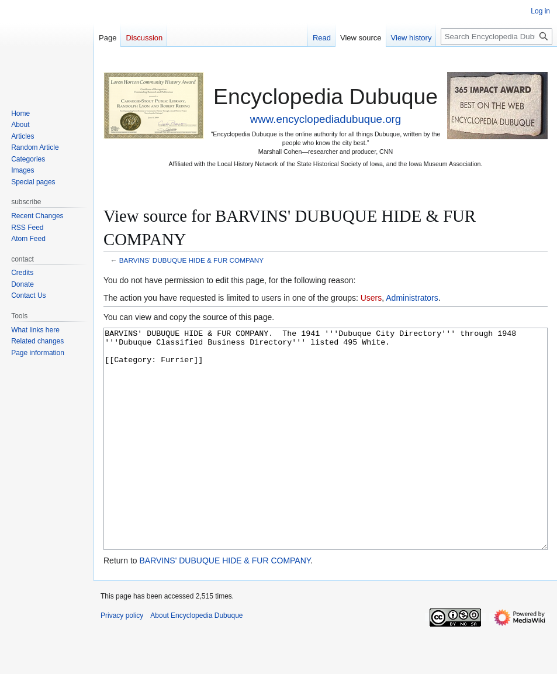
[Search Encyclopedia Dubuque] (496, 36)
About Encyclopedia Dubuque (196, 659)
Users (371, 297)
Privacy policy (122, 659)
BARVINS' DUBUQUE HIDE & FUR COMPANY (191, 260)
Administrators (412, 297)
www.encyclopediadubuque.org (325, 119)
